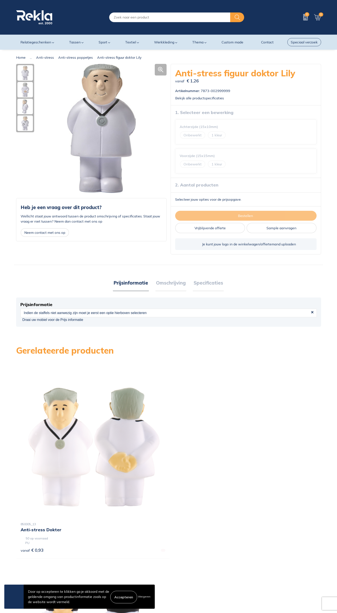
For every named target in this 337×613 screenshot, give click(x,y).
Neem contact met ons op (44, 232)
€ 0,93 (32, 473)
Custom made (232, 42)
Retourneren (180, 569)
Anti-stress (45, 57)
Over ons (100, 548)
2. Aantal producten (196, 185)
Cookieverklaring (261, 548)
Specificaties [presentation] (207, 283)
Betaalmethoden (184, 562)
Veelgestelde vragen (109, 576)
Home (21, 57)
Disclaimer (256, 562)
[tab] (132, 283)
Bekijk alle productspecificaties (201, 98)
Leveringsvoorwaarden (266, 569)
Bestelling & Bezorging (189, 555)
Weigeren (144, 596)
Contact (177, 548)
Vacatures (101, 555)
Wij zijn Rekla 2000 (109, 562)
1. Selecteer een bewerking (204, 112)
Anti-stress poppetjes (75, 57)
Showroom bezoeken (110, 583)
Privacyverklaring (261, 555)
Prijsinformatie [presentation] (132, 283)
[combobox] (169, 17)
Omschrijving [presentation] (171, 283)
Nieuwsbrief (102, 569)
